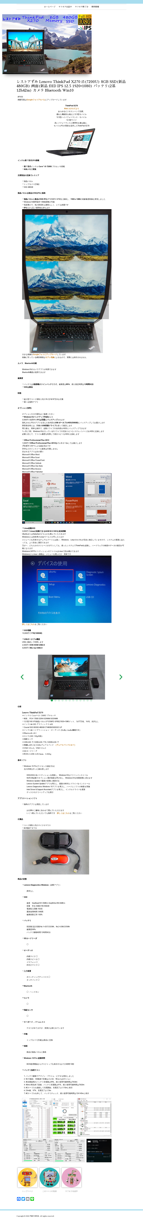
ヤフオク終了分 (81, 7)
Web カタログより (71, 109)
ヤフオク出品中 (65, 7)
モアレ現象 (49, 357)
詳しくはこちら (28, 624)
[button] (52, 700)
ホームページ (49, 7)
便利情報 (95, 7)
